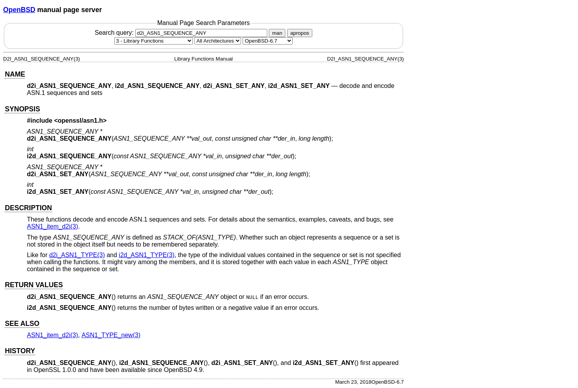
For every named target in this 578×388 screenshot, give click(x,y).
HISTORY (20, 351)
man (277, 33)
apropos (299, 33)
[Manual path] (268, 41)
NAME (15, 74)
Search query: (182, 32)
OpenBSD (19, 10)
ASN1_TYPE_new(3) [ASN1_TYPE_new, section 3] (110, 335)
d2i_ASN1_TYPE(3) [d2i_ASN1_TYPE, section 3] (77, 255)
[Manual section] (153, 41)
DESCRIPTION (28, 208)
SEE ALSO (22, 323)
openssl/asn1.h (80, 120)
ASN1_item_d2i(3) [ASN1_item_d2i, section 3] (52, 226)
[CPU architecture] (217, 41)
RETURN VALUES (34, 285)
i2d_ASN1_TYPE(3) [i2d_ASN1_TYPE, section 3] (147, 255)
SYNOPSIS (22, 109)
